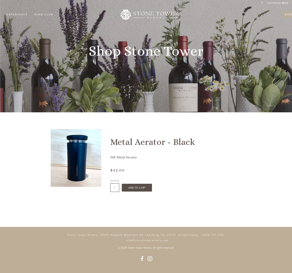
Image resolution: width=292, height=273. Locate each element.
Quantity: (115, 180)
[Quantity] (114, 187)
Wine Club (43, 14)
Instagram (149, 258)
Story (260, 14)
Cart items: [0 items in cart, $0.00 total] (277, 2)
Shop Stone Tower (146, 51)
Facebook (142, 258)
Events (278, 14)
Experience (17, 14)
